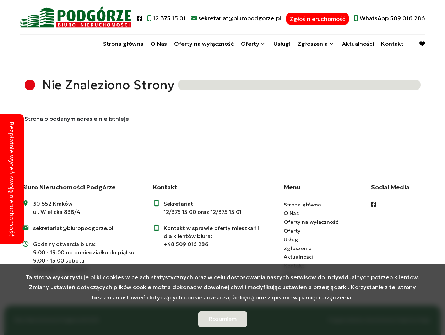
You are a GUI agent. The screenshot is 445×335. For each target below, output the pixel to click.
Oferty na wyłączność (204, 43)
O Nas (159, 43)
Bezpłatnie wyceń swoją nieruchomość (12, 179)
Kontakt (392, 43)
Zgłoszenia (313, 43)
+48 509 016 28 (184, 244)
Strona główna (123, 43)
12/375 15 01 (226, 212)
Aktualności (358, 43)
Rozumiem (223, 318)
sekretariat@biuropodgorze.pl (73, 228)
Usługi (282, 43)
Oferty (250, 43)
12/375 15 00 (180, 212)
